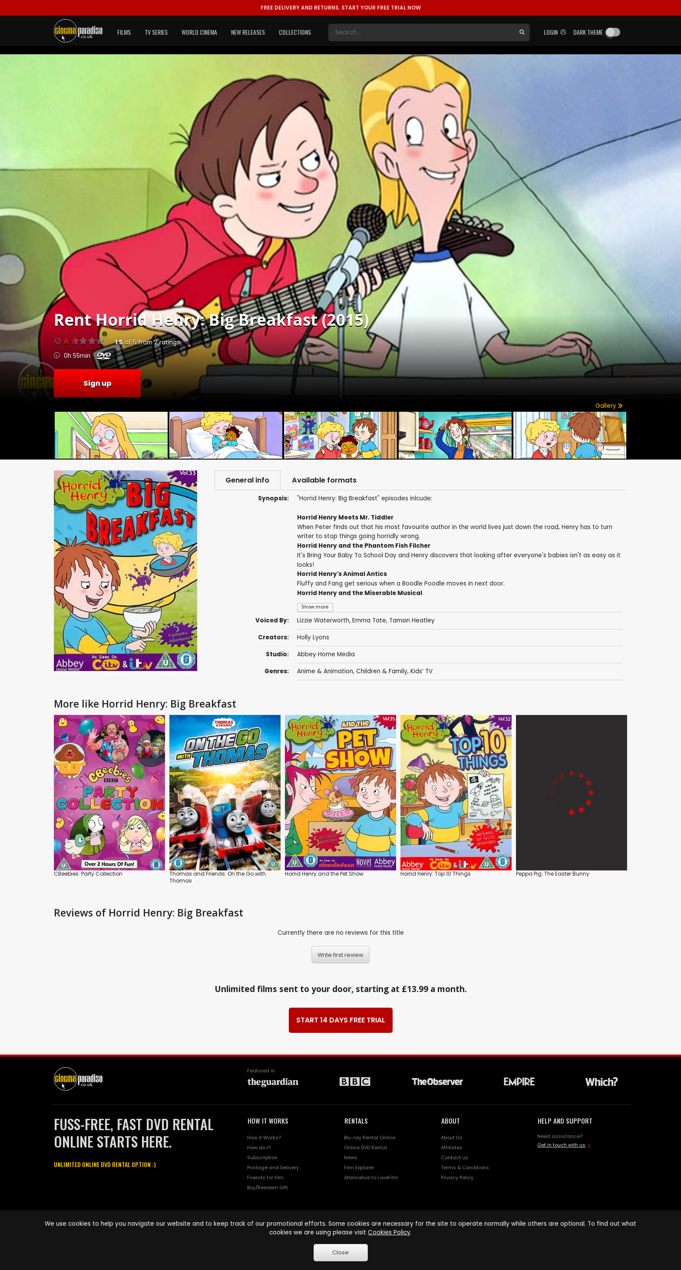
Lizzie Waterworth (323, 620)
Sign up (97, 383)
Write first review (340, 955)
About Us (452, 1137)
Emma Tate (369, 620)
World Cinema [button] (199, 31)
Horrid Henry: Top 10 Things (435, 874)
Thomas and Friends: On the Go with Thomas (217, 877)
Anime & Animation (325, 671)
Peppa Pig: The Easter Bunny (552, 874)
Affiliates (452, 1147)
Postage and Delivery (273, 1167)
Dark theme (588, 31)
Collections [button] (295, 31)
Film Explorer (359, 1167)
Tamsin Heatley (412, 620)
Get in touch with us (561, 1144)
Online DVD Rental (365, 1147)
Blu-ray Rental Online (369, 1137)
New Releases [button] (248, 31)
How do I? (259, 1147)
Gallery (609, 406)
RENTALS (356, 1120)
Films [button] (124, 31)
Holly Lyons (313, 637)
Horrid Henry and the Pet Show (324, 874)
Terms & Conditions (465, 1167)
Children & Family (381, 671)
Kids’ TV (421, 671)
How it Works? (264, 1137)
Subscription (262, 1157)
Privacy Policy (457, 1177)
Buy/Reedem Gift (267, 1187)
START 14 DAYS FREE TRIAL (340, 1020)
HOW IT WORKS (268, 1120)
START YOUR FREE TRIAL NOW (341, 7)
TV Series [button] (156, 31)
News (350, 1157)
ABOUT (450, 1120)
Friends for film (265, 1177)
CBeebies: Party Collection (88, 874)
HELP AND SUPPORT (565, 1120)
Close (340, 1252)
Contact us (454, 1157)
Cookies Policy (389, 1232)
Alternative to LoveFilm (371, 1177)
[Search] (421, 32)
